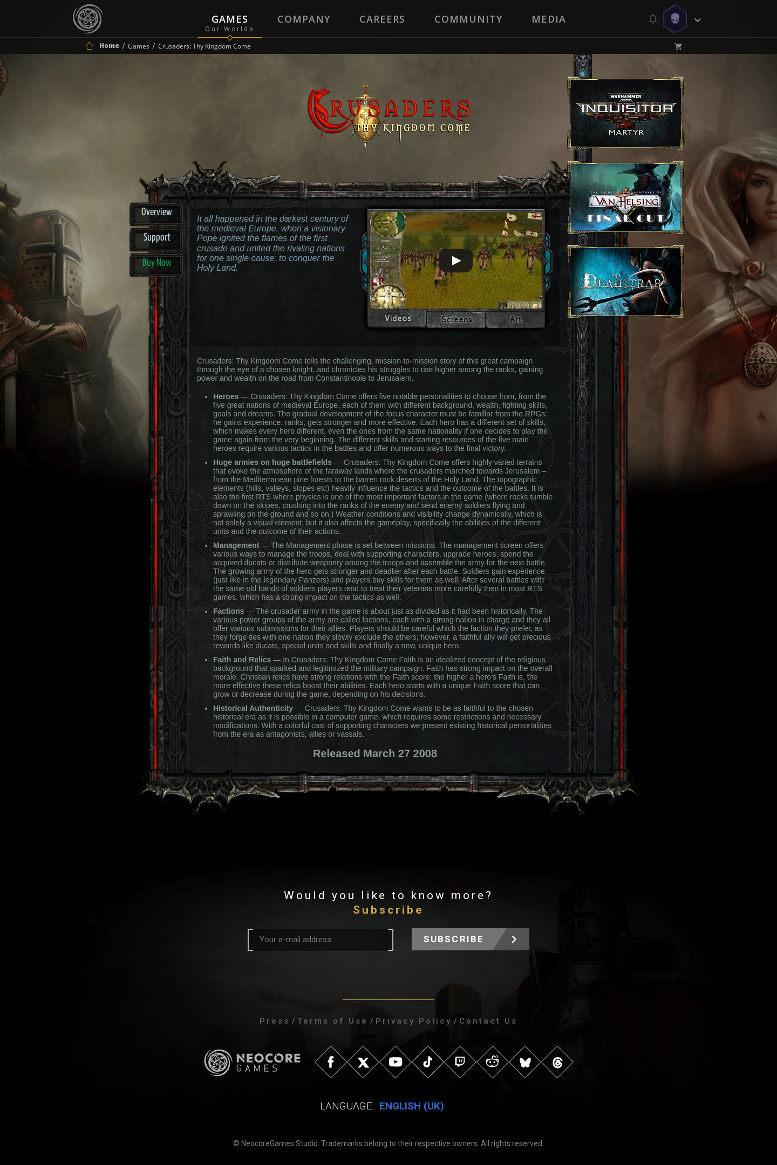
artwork (519, 321)
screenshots (456, 321)
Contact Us (488, 1021)
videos (392, 321)
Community (468, 18)
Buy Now (157, 263)
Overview (156, 212)
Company (303, 18)
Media (548, 18)
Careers (382, 18)
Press (275, 1021)
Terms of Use (332, 1021)
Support (157, 237)
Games (230, 18)
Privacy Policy (414, 1021)
